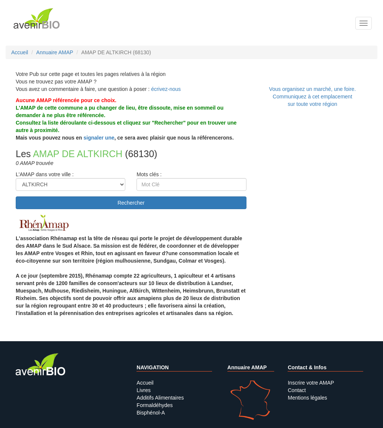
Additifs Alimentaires (160, 398)
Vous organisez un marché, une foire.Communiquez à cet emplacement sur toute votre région (312, 96)
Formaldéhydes (155, 405)
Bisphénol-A (151, 413)
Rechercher (130, 203)
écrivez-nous (166, 89)
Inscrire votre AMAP (311, 383)
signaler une (98, 138)
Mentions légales (307, 398)
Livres (143, 390)
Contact (297, 390)
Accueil (145, 383)
